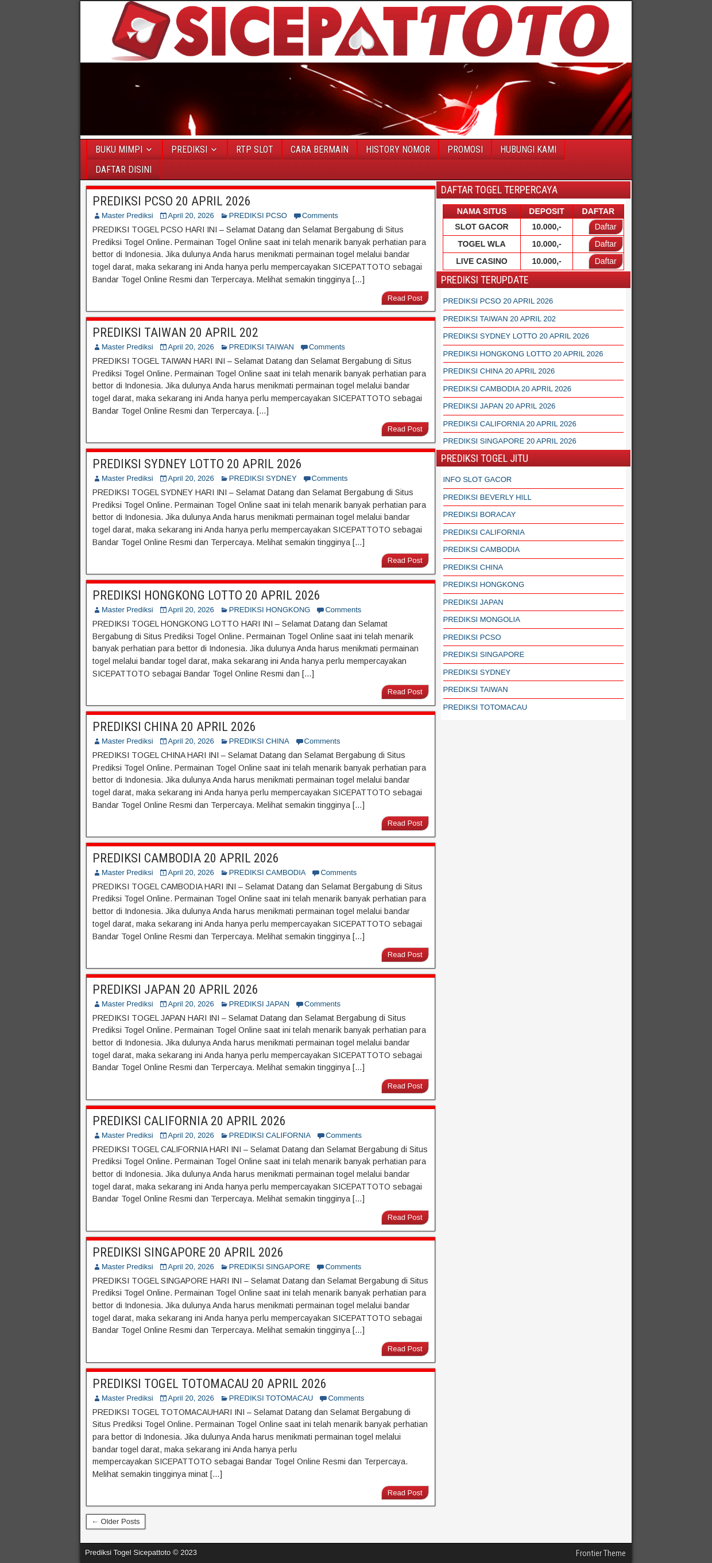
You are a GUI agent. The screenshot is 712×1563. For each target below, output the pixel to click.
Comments (320, 215)
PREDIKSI (189, 149)
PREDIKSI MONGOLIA (481, 619)
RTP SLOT (254, 149)
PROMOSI (465, 149)
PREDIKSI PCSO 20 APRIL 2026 (171, 201)
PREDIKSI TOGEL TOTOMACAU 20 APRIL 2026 (209, 1384)
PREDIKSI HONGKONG (270, 609)
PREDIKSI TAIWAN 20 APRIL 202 (175, 332)
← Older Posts (115, 1521)
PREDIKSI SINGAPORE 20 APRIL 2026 (188, 1252)
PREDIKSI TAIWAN (261, 347)
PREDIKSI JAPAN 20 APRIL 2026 (175, 989)
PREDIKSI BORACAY (479, 514)
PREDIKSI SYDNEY (263, 478)
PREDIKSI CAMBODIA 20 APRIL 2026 (185, 858)
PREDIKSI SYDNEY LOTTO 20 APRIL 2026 (197, 464)
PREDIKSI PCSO (258, 215)
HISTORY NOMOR (398, 149)
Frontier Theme (601, 1553)
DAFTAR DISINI (123, 169)
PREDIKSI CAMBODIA (267, 872)
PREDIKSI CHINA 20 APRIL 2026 (174, 727)
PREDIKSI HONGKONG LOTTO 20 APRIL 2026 (206, 595)
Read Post (405, 298)
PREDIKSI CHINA (259, 741)
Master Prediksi (127, 215)
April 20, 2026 (191, 215)
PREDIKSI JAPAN (259, 1004)
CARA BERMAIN (320, 149)
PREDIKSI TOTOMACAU (271, 1398)
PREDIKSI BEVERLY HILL (487, 497)
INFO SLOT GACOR (477, 479)
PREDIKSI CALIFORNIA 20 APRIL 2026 (189, 1121)
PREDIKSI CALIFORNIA (270, 1135)
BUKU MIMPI (118, 149)
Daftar (606, 226)
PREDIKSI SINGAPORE (270, 1266)
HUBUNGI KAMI (528, 149)
